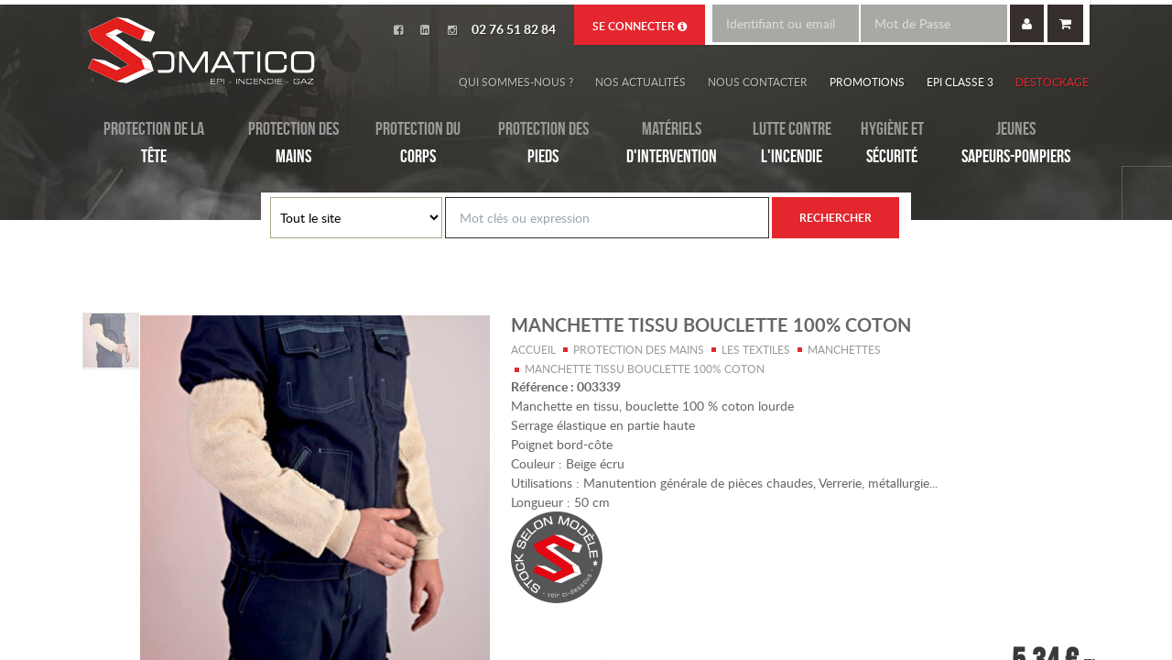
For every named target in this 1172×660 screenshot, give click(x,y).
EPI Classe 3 (960, 81)
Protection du (418, 144)
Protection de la (153, 144)
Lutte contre (792, 144)
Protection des (293, 144)
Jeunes (1015, 144)
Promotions (867, 81)
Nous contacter (758, 81)
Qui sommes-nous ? (516, 81)
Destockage (1052, 81)
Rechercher (835, 218)
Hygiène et (892, 144)
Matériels (671, 144)
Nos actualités (640, 81)
